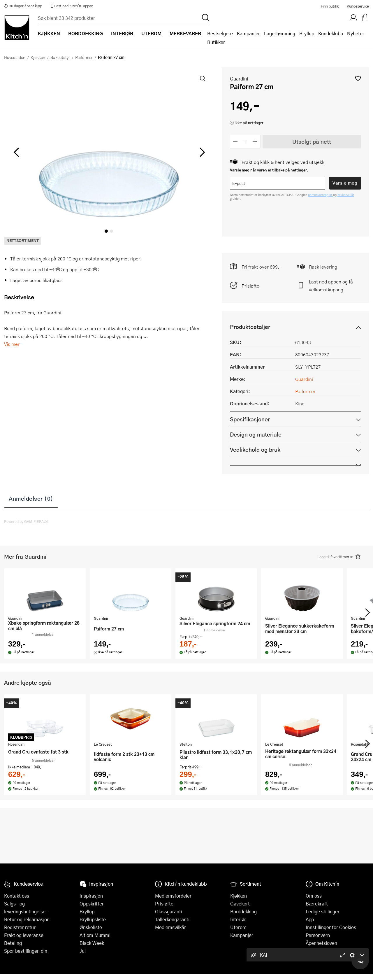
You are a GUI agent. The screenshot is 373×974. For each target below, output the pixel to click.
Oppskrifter (92, 903)
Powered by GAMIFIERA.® (26, 521)
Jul (83, 950)
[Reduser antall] (235, 141)
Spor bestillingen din (25, 950)
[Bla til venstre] (16, 152)
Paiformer (84, 57)
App (310, 919)
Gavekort (240, 903)
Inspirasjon (91, 895)
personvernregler (320, 194)
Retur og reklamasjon (27, 919)
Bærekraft (317, 903)
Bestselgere (220, 33)
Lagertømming (279, 33)
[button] (358, 78)
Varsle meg (344, 183)
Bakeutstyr (60, 57)
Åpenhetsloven (321, 943)
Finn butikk (330, 6)
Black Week (92, 943)
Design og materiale (255, 434)
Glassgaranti (168, 911)
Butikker (216, 42)
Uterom (238, 927)
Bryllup (306, 33)
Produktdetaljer (250, 327)
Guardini (239, 78)
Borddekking (243, 911)
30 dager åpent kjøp (23, 5)
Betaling (13, 943)
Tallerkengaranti (172, 919)
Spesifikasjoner (250, 419)
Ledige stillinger (322, 911)
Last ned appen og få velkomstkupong (331, 285)
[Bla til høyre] (201, 152)
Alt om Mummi (95, 935)
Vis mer (12, 344)
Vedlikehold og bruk (255, 449)
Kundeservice (358, 6)
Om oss (314, 895)
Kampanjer (248, 33)
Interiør (238, 919)
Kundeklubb (330, 33)
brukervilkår (345, 194)
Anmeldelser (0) (31, 498)
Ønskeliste (91, 927)
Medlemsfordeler (173, 895)
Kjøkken (38, 57)
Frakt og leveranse (23, 935)
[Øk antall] (254, 141)
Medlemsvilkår (170, 927)
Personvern (318, 935)
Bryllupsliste (93, 919)
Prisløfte (250, 285)
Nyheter (355, 33)
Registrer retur (20, 927)
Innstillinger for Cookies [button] (331, 927)
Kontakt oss (16, 895)
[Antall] (245, 141)
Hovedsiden (14, 57)
